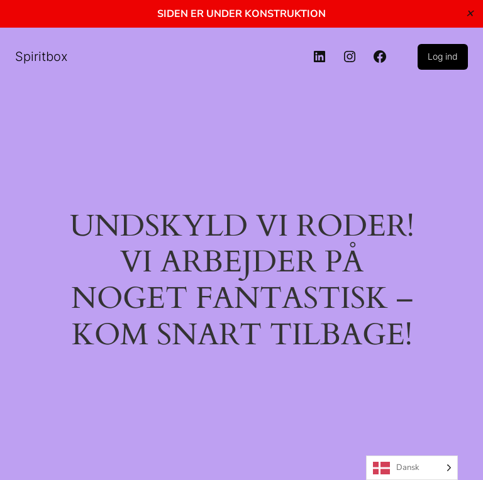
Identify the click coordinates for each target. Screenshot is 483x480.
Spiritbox (41, 56)
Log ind (443, 56)
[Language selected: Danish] (412, 467)
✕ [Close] (469, 13)
